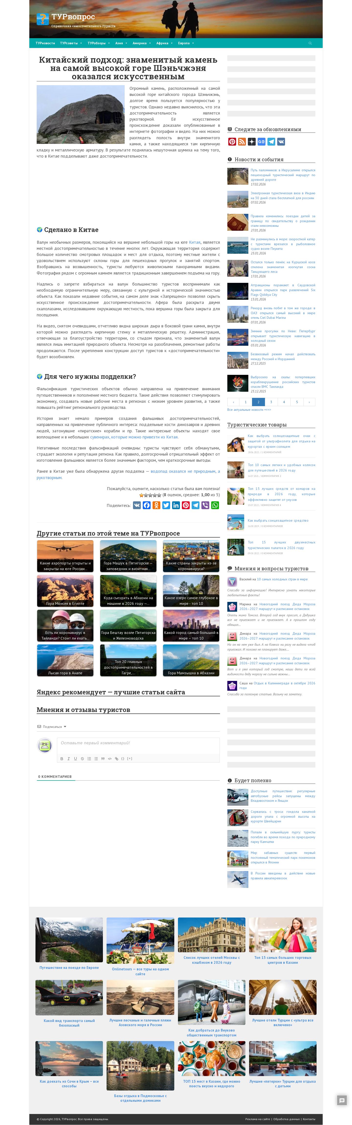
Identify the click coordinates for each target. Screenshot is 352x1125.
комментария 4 (271, 505)
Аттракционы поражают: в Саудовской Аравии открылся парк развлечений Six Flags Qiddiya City (283, 290)
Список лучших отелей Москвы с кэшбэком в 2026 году (212, 960)
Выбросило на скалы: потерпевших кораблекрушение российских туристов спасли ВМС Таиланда (283, 382)
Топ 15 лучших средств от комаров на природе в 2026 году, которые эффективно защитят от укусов (281, 494)
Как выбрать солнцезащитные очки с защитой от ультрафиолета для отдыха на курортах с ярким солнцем (281, 441)
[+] (129, 758)
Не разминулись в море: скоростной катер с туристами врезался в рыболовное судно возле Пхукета (283, 244)
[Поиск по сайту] (310, 44)
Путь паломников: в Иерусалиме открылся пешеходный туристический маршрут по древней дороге (283, 175)
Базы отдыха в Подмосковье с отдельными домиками (140, 1098)
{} (123, 758)
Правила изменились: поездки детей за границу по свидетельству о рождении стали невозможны (283, 221)
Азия (121, 43)
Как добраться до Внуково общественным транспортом (211, 1032)
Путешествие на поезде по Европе (69, 967)
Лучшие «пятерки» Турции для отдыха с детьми (283, 1084)
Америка (142, 43)
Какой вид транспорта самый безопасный (69, 1023)
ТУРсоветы (71, 43)
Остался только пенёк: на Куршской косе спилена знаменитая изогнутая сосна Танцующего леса (283, 267)
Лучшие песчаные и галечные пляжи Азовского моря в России (140, 1022)
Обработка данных (286, 1119)
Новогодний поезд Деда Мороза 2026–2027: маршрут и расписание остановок (277, 606)
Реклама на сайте (257, 1119)
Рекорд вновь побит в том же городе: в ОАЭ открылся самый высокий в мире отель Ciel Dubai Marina (283, 313)
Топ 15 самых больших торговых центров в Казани (282, 960)
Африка (164, 43)
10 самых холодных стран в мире (282, 579)
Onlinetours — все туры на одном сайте (140, 971)
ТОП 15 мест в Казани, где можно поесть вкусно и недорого (211, 1084)
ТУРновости (45, 43)
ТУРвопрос (73, 16)
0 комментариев (272, 526)
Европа (186, 43)
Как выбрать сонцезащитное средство (278, 520)
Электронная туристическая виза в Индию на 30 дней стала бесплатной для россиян (283, 195)
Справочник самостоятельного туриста (83, 26)
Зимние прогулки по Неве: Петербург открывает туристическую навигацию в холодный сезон (283, 336)
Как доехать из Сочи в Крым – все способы (69, 1084)
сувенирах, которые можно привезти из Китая (134, 437)
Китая (194, 242)
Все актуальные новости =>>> (249, 409)
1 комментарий (272, 452)
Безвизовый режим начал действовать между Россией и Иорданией (283, 356)
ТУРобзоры (99, 43)
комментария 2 (271, 476)
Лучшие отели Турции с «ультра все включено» (282, 1022)
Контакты (309, 1119)
